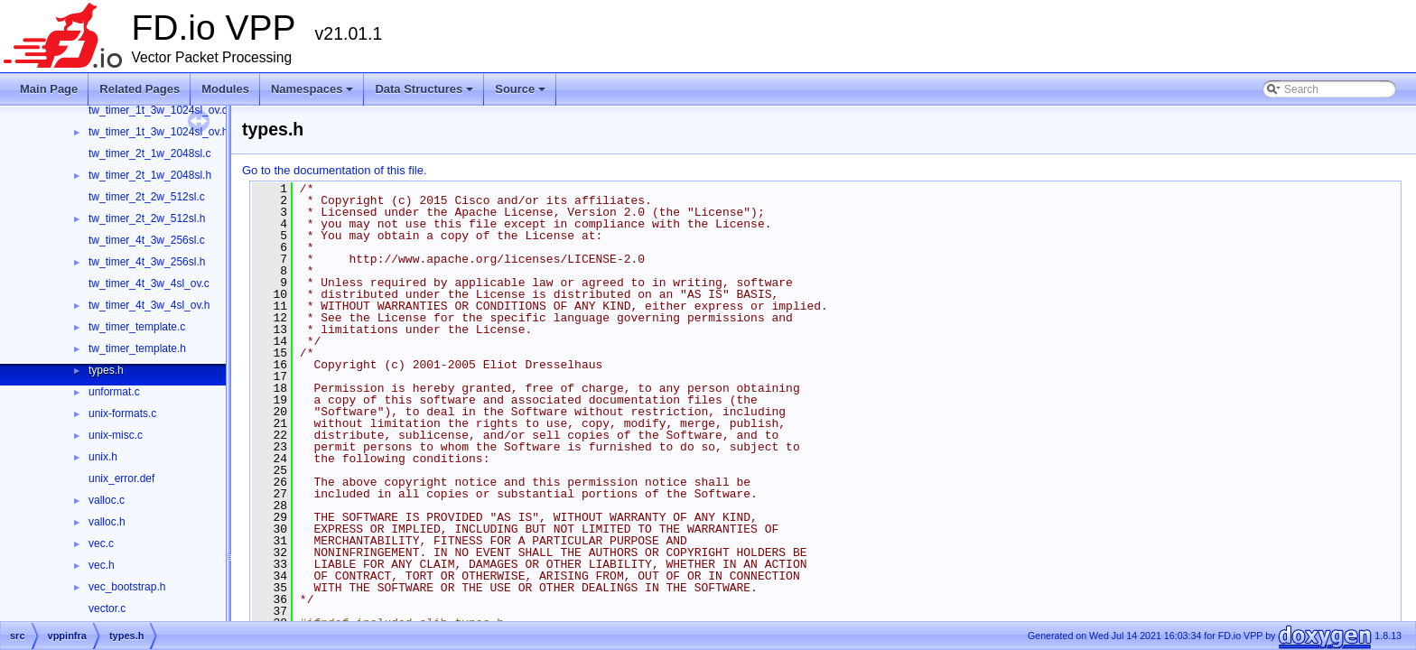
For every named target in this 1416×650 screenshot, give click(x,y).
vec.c (101, 543)
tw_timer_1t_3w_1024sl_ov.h (158, 131)
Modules (225, 89)
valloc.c (106, 500)
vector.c (107, 608)
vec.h (101, 565)
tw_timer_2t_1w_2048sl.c (149, 153)
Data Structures (425, 94)
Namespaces (314, 94)
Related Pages (139, 89)
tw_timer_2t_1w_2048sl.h (149, 175)
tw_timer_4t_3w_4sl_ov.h (149, 305)
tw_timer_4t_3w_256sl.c (146, 240)
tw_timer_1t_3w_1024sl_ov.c (158, 110)
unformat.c (114, 391)
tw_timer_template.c (136, 326)
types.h (106, 370)
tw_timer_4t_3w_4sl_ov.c (149, 283)
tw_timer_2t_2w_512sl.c (146, 196)
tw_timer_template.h (137, 348)
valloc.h (107, 521)
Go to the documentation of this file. (334, 170)
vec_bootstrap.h (126, 586)
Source (521, 94)
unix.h (102, 456)
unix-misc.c (115, 435)
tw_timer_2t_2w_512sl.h (146, 218)
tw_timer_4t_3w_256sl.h (146, 261)
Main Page (49, 89)
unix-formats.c (122, 413)
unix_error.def (121, 478)
